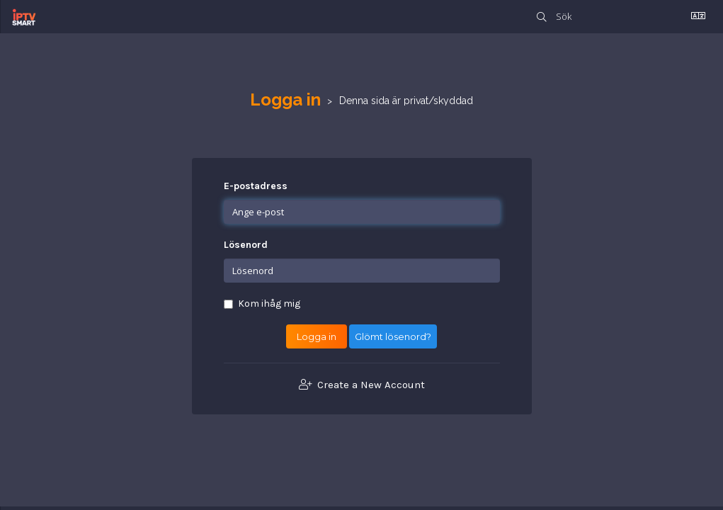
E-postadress (256, 186)
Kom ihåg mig (262, 304)
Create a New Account (362, 384)
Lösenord (246, 245)
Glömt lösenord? (393, 336)
